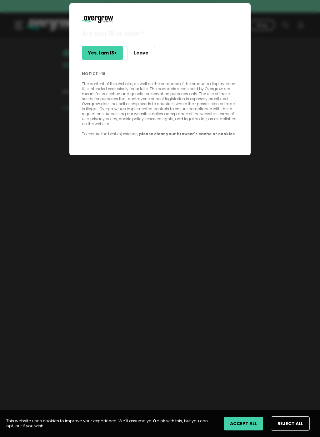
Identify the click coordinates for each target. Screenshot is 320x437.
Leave (141, 53)
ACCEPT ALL (243, 423)
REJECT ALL (290, 423)
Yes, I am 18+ (102, 53)
